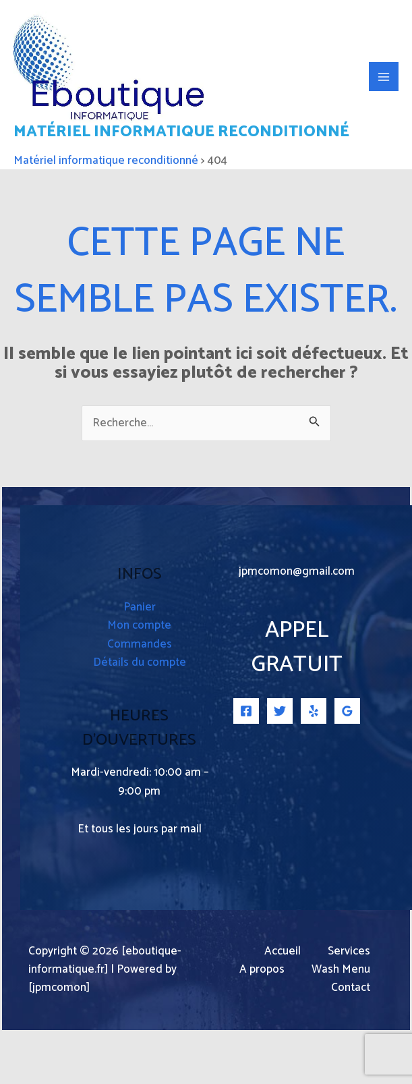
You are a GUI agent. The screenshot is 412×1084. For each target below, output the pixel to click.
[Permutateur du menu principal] (384, 102)
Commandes (139, 695)
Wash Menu (341, 1021)
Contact (350, 1040)
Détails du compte (139, 713)
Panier (139, 659)
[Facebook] (246, 762)
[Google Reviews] (347, 762)
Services (349, 1003)
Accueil (282, 1003)
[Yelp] (313, 762)
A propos (262, 1021)
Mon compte (139, 677)
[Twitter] (280, 762)
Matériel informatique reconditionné (120, 172)
